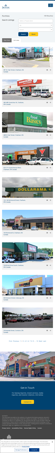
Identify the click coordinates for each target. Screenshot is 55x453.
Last (44, 341)
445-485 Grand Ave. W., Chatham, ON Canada (13, 103)
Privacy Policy (25, 446)
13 (37, 341)
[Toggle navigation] (50, 5)
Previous (16, 341)
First (10, 341)
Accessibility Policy (17, 428)
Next (40, 341)
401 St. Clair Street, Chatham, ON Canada (13, 71)
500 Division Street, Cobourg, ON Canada (13, 299)
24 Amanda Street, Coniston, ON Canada (13, 331)
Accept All (34, 450)
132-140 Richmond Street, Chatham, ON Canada (14, 201)
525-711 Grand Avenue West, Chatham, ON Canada (12, 168)
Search (23, 34)
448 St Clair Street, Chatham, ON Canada (13, 136)
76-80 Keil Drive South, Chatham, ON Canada (13, 266)
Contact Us (27, 402)
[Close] (52, 442)
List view (16, 40)
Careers (39, 428)
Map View (7, 40)
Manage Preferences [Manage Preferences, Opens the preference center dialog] (21, 450)
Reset (33, 34)
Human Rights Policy (30, 428)
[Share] (50, 70)
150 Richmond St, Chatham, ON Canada (13, 234)
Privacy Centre (6, 428)
